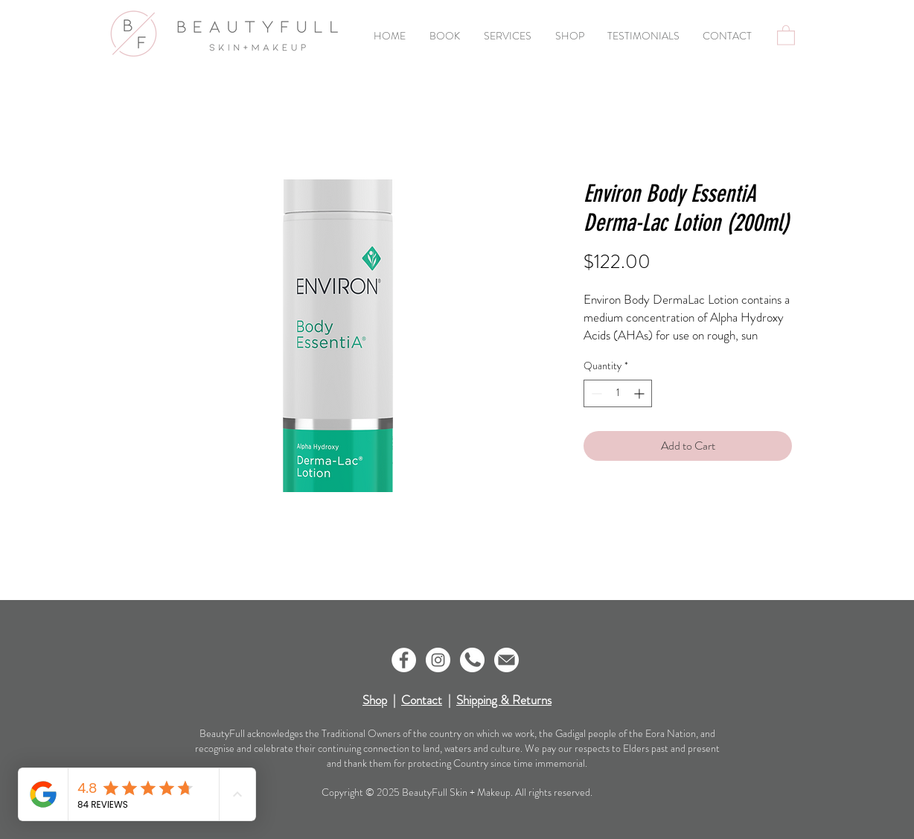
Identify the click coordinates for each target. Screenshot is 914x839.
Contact (421, 700)
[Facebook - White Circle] (404, 660)
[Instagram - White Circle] (438, 660)
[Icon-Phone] (472, 660)
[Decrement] (595, 393)
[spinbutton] (617, 393)
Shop (374, 700)
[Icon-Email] (506, 660)
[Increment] (640, 393)
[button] (786, 34)
